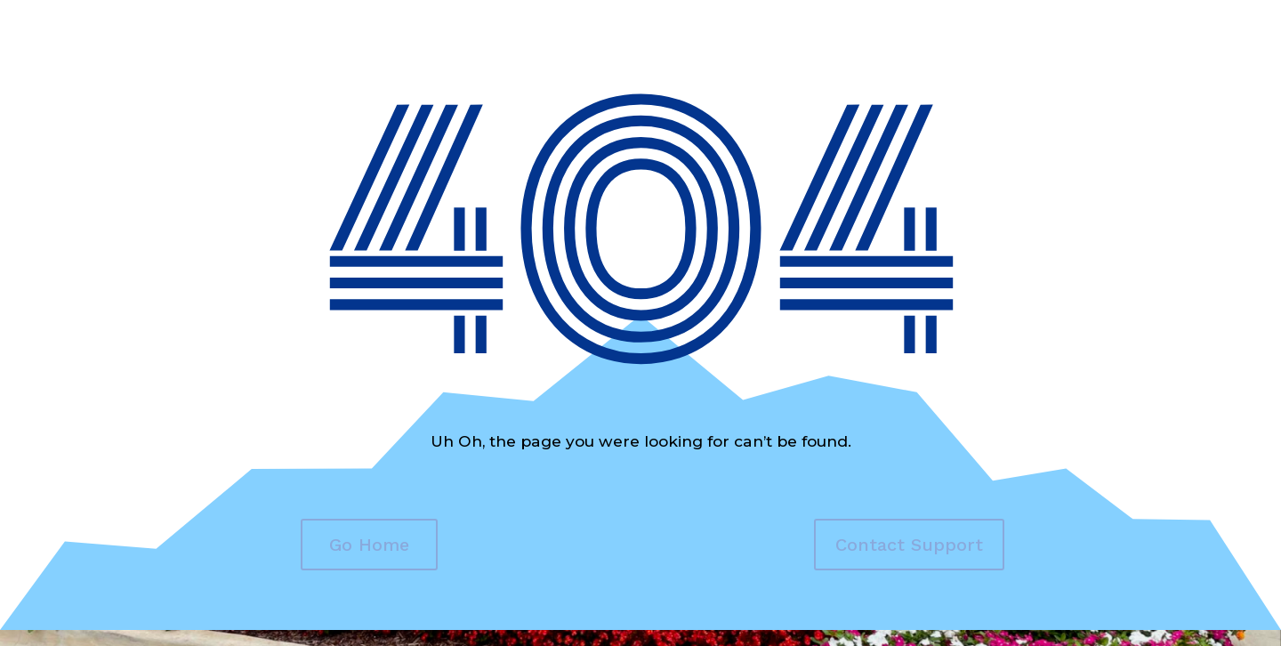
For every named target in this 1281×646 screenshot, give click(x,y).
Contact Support (909, 544)
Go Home (369, 544)
